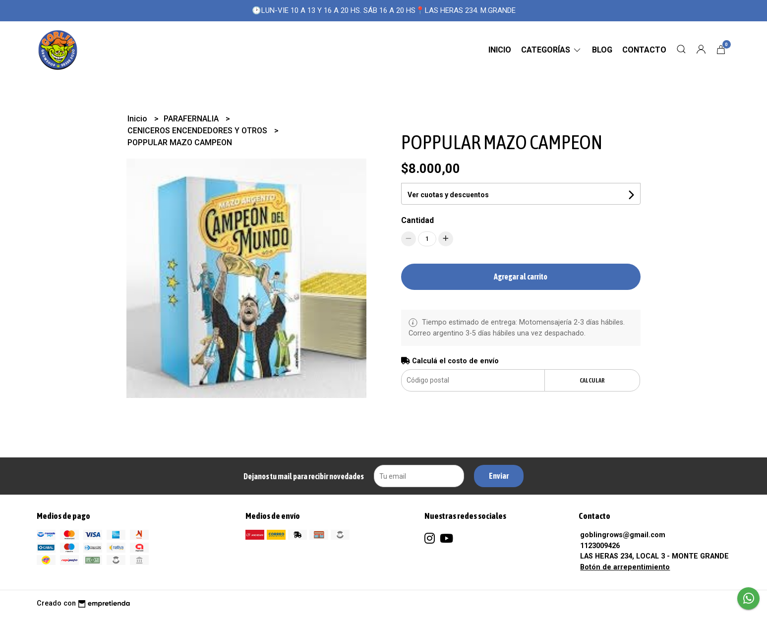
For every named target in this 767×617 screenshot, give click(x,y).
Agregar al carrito (520, 276)
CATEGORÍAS (551, 50)
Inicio (499, 50)
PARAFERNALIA (192, 118)
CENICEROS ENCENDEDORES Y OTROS (198, 130)
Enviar (499, 475)
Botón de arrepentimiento (625, 567)
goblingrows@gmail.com (622, 535)
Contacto (644, 50)
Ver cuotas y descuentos (448, 195)
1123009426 (600, 546)
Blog (602, 50)
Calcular (592, 380)
